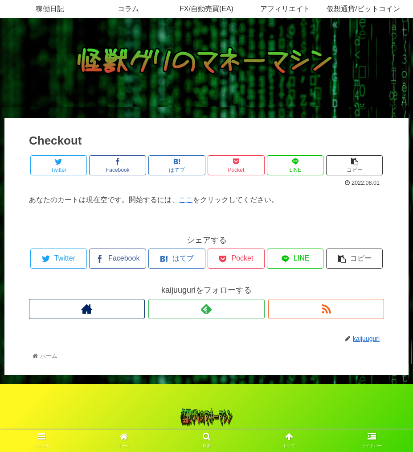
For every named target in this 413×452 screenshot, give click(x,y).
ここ (186, 199)
